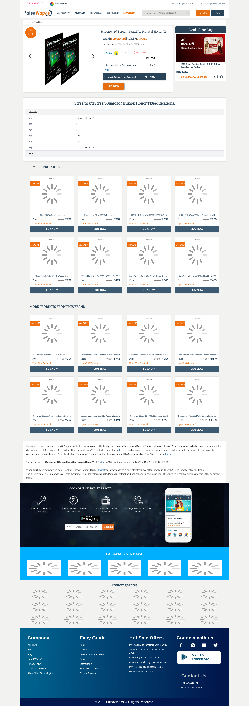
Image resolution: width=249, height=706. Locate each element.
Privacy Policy (34, 664)
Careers (84, 659)
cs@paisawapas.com (191, 687)
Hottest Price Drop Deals (92, 668)
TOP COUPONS (113, 13)
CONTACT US (204, 4)
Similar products (45, 167)
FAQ (30, 654)
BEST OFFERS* (129, 13)
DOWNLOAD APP (218, 4)
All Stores (84, 649)
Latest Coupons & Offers (92, 654)
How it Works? (35, 659)
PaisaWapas (115, 702)
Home (83, 645)
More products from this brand (57, 307)
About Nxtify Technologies (40, 673)
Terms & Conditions (37, 668)
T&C (107, 70)
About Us (32, 645)
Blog (30, 649)
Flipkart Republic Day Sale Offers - (149, 662)
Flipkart (142, 38)
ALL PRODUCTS (63, 13)
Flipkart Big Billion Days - (144, 657)
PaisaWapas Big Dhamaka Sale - (148, 645)
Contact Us (193, 675)
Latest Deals (86, 664)
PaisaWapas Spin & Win (141, 671)
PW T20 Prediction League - (146, 667)
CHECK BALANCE (174, 4)
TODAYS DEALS (96, 13)
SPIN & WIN (58, 3)
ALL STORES (80, 13)
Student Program (88, 673)
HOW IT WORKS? (190, 4)
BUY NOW (113, 86)
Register (203, 13)
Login (218, 13)
